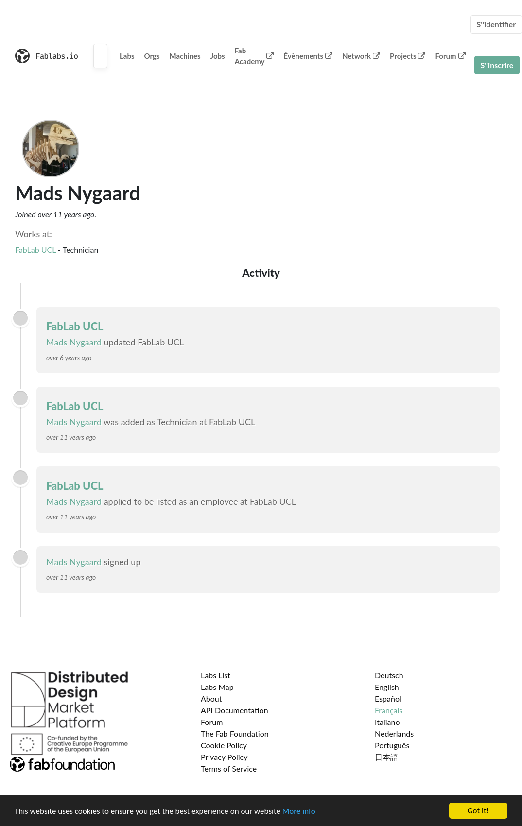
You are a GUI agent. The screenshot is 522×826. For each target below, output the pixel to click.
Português (392, 745)
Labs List (215, 675)
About (211, 698)
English (387, 686)
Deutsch (389, 675)
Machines (185, 56)
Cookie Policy (224, 745)
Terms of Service (229, 768)
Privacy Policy (224, 756)
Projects (407, 56)
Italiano (387, 721)
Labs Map (217, 686)
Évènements (307, 56)
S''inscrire (497, 64)
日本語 (386, 756)
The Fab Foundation (235, 733)
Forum (450, 56)
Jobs (217, 56)
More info (298, 811)
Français (388, 710)
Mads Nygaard (74, 342)
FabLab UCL (35, 249)
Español (388, 698)
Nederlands (394, 733)
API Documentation (234, 710)
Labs (127, 56)
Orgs (152, 56)
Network (361, 56)
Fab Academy (254, 56)
